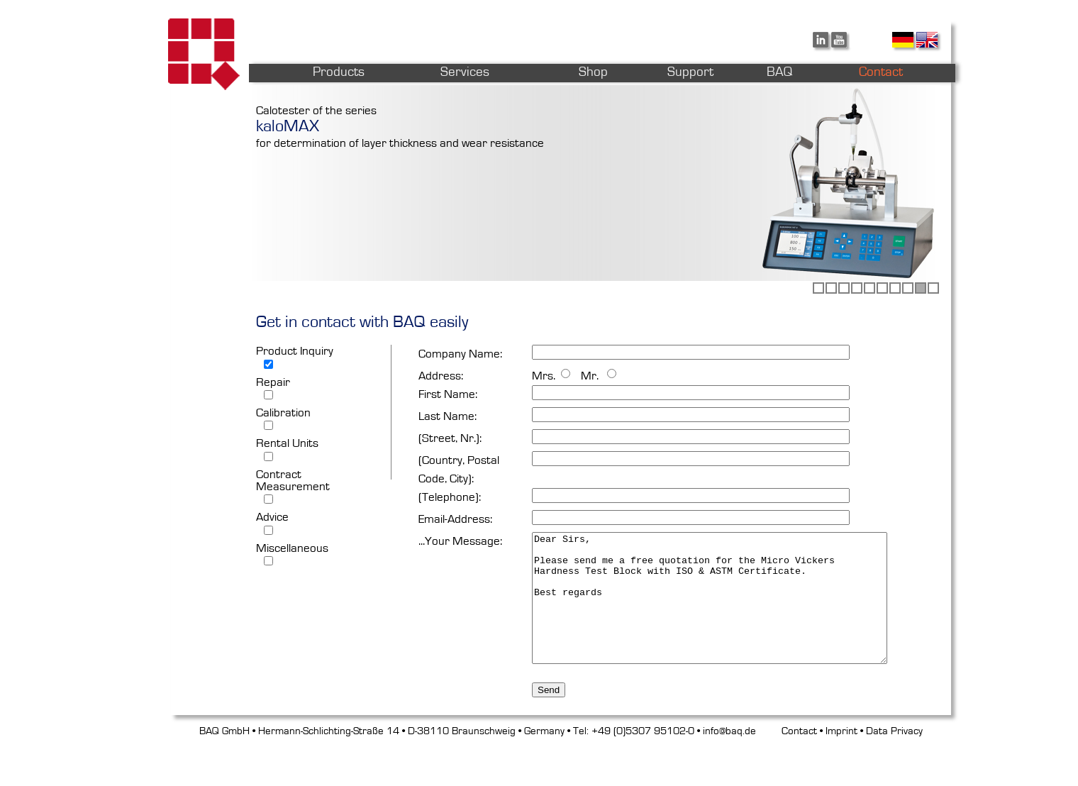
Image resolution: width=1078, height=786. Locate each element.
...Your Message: (460, 541)
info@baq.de (729, 775)
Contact (799, 775)
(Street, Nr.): (450, 438)
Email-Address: (455, 519)
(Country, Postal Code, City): (458, 469)
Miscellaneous (292, 548)
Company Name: (460, 354)
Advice (272, 517)
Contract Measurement (293, 480)
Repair (273, 382)
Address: (440, 376)
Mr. (588, 376)
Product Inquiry (294, 351)
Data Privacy (894, 775)
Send (549, 734)
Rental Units (287, 443)
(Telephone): (449, 497)
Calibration (283, 412)
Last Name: (447, 416)
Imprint (841, 775)
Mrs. (543, 376)
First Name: (447, 394)
